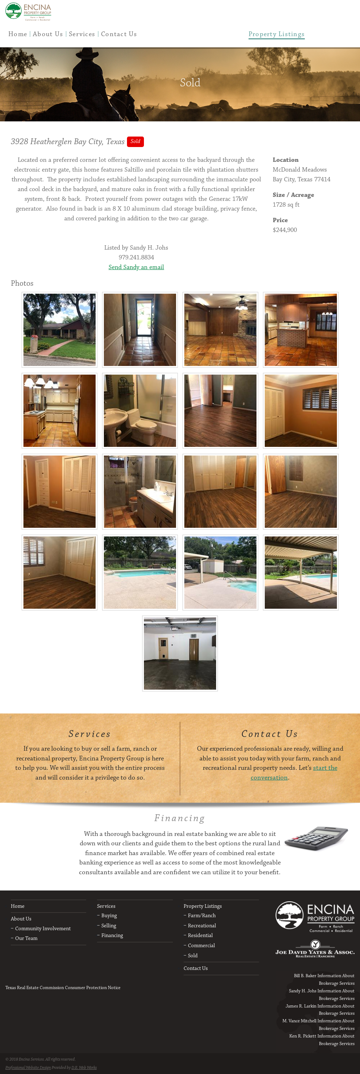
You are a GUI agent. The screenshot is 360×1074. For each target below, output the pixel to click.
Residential (200, 935)
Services (106, 906)
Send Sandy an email (136, 267)
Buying (109, 915)
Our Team (26, 938)
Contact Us (196, 968)
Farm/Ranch (202, 915)
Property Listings (203, 906)
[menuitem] (17, 34)
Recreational (202, 925)
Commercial (201, 945)
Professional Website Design (28, 1067)
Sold (193, 955)
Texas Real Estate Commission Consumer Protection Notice (62, 988)
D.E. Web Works (84, 1067)
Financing (112, 935)
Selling (108, 925)
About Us (21, 918)
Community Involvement (43, 928)
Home (18, 906)
